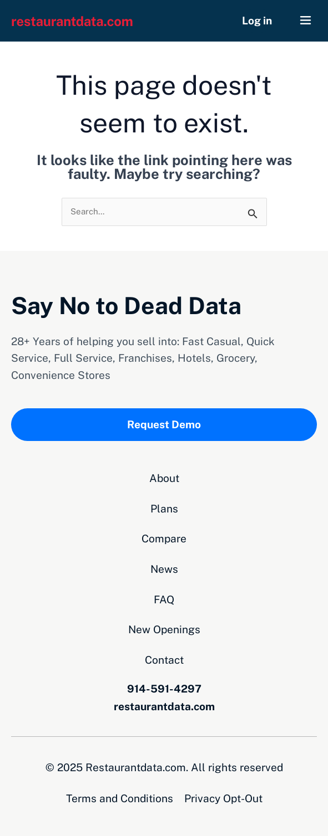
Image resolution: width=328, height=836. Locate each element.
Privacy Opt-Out (223, 798)
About (164, 478)
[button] (306, 21)
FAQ (164, 599)
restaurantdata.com (164, 706)
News (164, 569)
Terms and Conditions (119, 798)
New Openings (164, 629)
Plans (164, 508)
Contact (164, 660)
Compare (164, 538)
